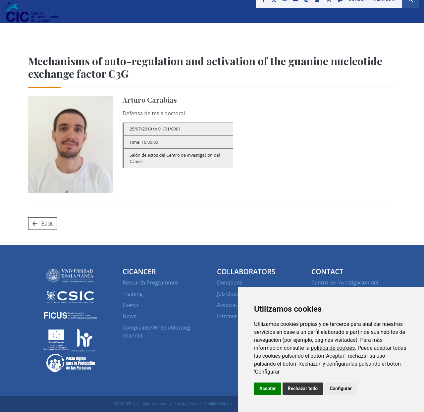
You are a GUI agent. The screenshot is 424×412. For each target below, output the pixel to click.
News (129, 316)
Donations (229, 282)
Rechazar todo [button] (303, 388)
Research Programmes (151, 282)
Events (131, 305)
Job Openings (233, 293)
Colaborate (382, 8)
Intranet (355, 8)
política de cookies (333, 348)
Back (42, 223)
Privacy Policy (185, 403)
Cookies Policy (216, 403)
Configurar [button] (341, 388)
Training (133, 293)
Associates (230, 305)
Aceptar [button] (267, 388)
